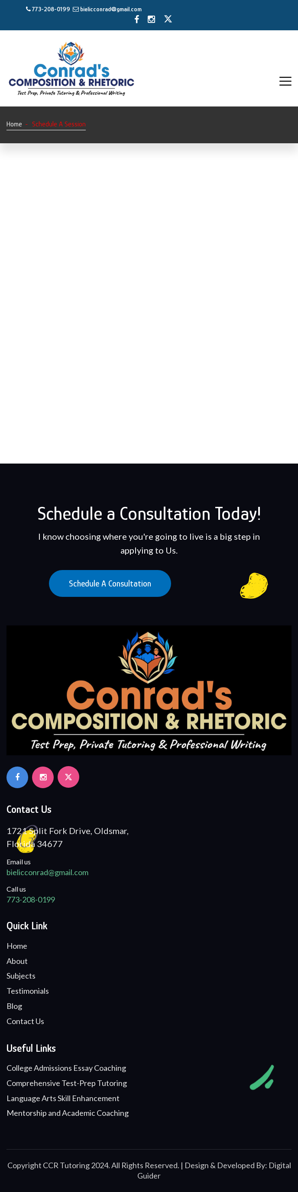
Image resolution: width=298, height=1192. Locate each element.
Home (14, 124)
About (17, 961)
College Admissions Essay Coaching (66, 1068)
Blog (14, 1006)
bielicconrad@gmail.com (107, 9)
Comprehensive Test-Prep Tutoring (66, 1083)
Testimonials (27, 990)
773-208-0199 (48, 9)
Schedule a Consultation (110, 583)
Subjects (21, 975)
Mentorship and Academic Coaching (67, 1113)
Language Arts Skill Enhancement (63, 1098)
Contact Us (25, 1021)
